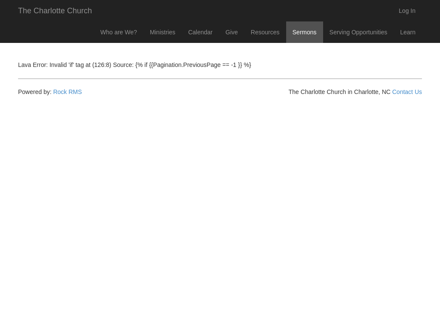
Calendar (200, 32)
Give (232, 32)
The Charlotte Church (55, 10)
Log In (407, 10)
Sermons (305, 32)
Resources (265, 32)
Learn (408, 32)
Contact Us (407, 91)
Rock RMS (67, 91)
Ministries (162, 32)
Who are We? (119, 32)
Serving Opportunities (359, 32)
